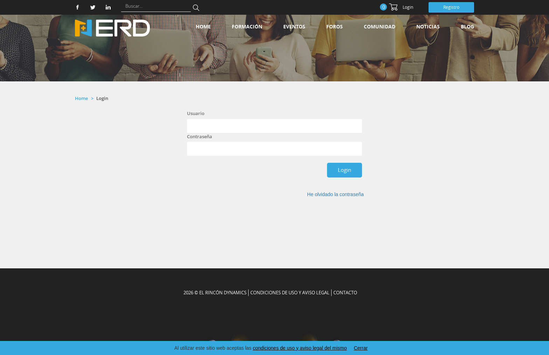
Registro (451, 7)
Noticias (428, 26)
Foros (334, 26)
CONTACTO (345, 292)
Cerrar (361, 348)
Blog (467, 26)
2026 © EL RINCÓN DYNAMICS (214, 292)
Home (203, 26)
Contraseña (199, 136)
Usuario (195, 113)
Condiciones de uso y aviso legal (289, 292)
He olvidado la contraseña (335, 194)
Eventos (294, 26)
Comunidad (379, 26)
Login (408, 7)
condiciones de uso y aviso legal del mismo (300, 348)
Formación (247, 26)
